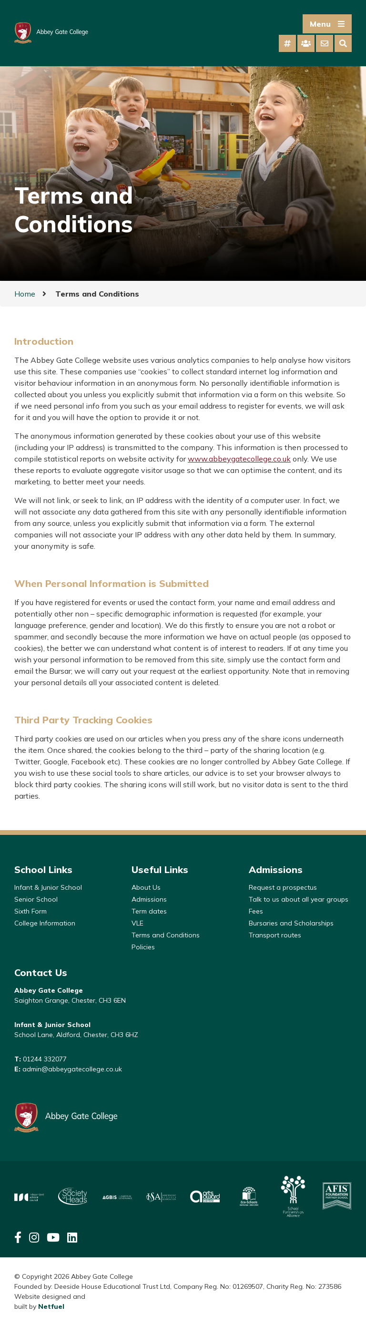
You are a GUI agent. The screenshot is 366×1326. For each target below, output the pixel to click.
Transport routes (275, 935)
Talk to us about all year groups (298, 899)
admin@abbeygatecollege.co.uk (72, 1069)
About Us (146, 887)
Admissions (149, 899)
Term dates (149, 911)
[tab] (287, 43)
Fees (256, 911)
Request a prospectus (283, 887)
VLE (137, 923)
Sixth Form (30, 911)
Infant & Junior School (48, 887)
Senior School (36, 899)
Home (24, 293)
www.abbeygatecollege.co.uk (239, 458)
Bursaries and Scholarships (291, 923)
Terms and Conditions (166, 935)
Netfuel (51, 1306)
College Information (44, 923)
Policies (143, 947)
